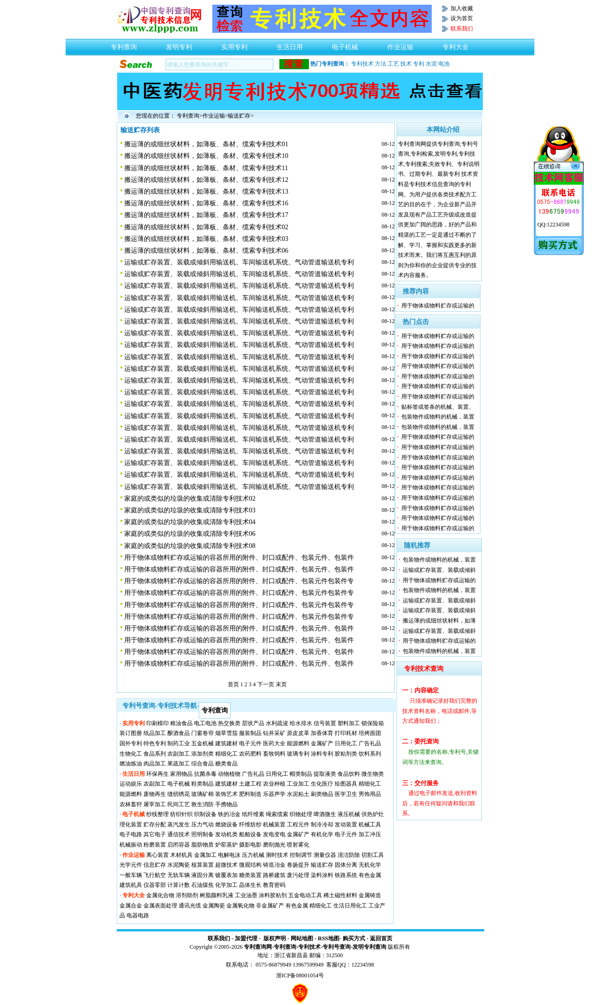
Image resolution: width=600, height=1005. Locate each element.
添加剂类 (202, 753)
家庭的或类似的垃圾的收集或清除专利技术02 (189, 498)
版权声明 (274, 938)
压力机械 (253, 855)
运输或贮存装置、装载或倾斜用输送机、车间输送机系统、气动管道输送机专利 (239, 262)
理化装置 (131, 824)
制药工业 (178, 743)
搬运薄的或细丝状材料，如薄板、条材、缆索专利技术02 (206, 227)
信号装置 (325, 723)
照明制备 (202, 834)
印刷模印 (157, 723)
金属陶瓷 (213, 905)
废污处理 (298, 875)
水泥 (431, 63)
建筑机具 (131, 885)
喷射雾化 (298, 844)
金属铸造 (370, 895)
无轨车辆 (178, 875)
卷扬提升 (298, 865)
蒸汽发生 (178, 824)
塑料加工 (349, 723)
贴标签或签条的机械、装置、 (437, 407)
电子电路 (131, 834)
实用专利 (234, 44)
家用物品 (181, 774)
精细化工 (226, 753)
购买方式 (354, 938)
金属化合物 (160, 895)
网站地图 (302, 938)
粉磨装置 (154, 844)
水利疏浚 (277, 723)
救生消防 (202, 804)
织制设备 (205, 814)
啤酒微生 (325, 814)
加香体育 (322, 733)
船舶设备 (250, 834)
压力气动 (202, 824)
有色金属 (370, 875)
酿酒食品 (178, 733)
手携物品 (226, 804)
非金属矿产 (270, 905)
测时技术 (277, 855)
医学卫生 (346, 794)
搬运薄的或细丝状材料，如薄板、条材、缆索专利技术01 (206, 144)
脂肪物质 (202, 844)
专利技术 (362, 63)
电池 (444, 63)
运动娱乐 (131, 783)
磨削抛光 (274, 844)
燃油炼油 (131, 763)
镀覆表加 (226, 875)
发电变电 (274, 834)
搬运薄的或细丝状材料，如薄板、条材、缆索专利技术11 (206, 168)
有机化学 (322, 834)
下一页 (265, 684)
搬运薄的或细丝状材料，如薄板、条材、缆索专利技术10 (206, 155)
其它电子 (154, 834)
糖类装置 (250, 875)
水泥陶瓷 (178, 865)
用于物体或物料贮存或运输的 (437, 305)
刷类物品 (322, 794)
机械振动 (131, 844)
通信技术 (178, 834)
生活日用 (290, 44)
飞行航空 (154, 875)
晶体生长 (250, 885)
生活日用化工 (350, 905)
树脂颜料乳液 (216, 895)
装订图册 (131, 733)
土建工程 (250, 783)
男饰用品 (370, 794)
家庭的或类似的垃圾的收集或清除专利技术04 (189, 521)
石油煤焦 (202, 885)
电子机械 (345, 44)
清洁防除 (349, 855)
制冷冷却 (322, 824)
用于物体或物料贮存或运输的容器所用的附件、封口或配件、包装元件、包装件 (239, 557)
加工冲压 (370, 834)
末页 (281, 684)
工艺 (393, 63)
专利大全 (455, 44)
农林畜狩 (131, 804)
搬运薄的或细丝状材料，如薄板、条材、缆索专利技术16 (206, 203)
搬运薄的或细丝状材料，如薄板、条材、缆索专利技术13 (206, 191)
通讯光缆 (190, 905)
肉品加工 (154, 763)
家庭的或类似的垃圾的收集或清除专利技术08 (189, 545)
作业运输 (400, 44)
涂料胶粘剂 (273, 895)
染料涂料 (322, 875)
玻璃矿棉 (202, 794)
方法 (380, 63)
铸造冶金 (274, 865)
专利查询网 (258, 947)
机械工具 (370, 824)
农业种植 (274, 783)
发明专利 (179, 44)
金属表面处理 (160, 905)
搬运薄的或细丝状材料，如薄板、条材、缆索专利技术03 (206, 238)
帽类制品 (301, 774)
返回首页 (381, 938)
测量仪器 (325, 855)
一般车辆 (131, 875)
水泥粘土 (298, 794)
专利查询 (124, 44)
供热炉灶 (372, 814)
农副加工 (178, 753)
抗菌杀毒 (205, 774)
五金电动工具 (305, 895)
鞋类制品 (202, 783)
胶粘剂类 (346, 753)
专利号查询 (336, 947)
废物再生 (154, 794)
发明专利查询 (369, 947)
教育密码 (274, 885)
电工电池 (205, 723)
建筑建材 (226, 743)
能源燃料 (298, 743)
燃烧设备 (226, 824)
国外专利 (131, 743)
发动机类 (226, 834)
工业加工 (298, 783)
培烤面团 (370, 733)
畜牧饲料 (274, 753)
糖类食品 (226, 763)
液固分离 (202, 875)
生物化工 (131, 753)
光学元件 (131, 865)
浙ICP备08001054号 (300, 975)
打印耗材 (346, 733)
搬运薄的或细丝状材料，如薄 (439, 620)
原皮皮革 (298, 733)
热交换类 (229, 723)
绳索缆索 (277, 814)
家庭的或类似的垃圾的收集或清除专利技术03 (189, 510)
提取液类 (325, 774)
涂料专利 (322, 753)
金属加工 (205, 855)
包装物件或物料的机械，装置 (437, 416)
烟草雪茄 (226, 733)
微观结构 (250, 865)
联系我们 (219, 938)
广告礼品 (370, 743)
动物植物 (229, 774)
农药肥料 (250, 753)
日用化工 (346, 743)
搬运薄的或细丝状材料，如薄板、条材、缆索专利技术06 (206, 250)
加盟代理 (246, 938)
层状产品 (253, 723)
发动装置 (346, 824)
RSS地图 (328, 938)
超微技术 (226, 865)
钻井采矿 (274, 733)
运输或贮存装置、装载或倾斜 (439, 570)
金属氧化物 (240, 905)
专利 (418, 63)
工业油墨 (246, 895)
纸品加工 (154, 733)
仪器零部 (154, 885)
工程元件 (298, 824)
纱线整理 (157, 814)
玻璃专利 (298, 753)
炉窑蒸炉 (226, 844)
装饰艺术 (226, 794)
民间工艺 (178, 804)
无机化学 (370, 865)
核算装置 (202, 865)
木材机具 (181, 855)
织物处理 (301, 814)
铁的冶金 (229, 814)
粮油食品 (181, 723)
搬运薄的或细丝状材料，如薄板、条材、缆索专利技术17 (206, 214)
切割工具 (372, 855)
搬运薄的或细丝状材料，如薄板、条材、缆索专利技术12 (206, 179)
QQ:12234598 (553, 224)
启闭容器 (178, 844)
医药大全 (274, 743)
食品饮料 (349, 774)
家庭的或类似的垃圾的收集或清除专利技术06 (189, 533)
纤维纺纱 (250, 824)
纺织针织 (181, 814)
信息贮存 (154, 865)
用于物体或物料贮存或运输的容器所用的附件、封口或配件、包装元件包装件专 (239, 581)
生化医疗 (322, 783)
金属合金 (131, 905)
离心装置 (157, 855)
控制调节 (301, 855)
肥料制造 (250, 794)
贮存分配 (154, 824)
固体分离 (346, 865)
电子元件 (250, 743)
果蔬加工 (178, 763)
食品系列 (154, 753)
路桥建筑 (274, 875)
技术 (406, 63)
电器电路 (138, 915)
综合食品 (202, 763)
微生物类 (372, 774)
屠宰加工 (154, 804)
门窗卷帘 (202, 733)
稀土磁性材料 (340, 895)
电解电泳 (229, 855)
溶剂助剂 (187, 895)
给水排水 (301, 723)
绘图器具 (346, 783)
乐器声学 (274, 794)
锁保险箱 (372, 723)
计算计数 (178, 885)
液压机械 (349, 814)
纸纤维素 (253, 814)
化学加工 (226, 885)
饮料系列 (370, 753)
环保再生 (157, 774)
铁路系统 (346, 875)
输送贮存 (239, 115)
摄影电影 (250, 844)
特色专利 (154, 743)
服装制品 (250, 733)
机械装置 (274, 824)
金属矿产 (322, 743)
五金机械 (202, 743)
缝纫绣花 (178, 794)
